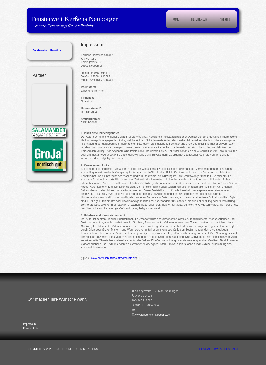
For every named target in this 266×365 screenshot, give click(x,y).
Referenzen (199, 19)
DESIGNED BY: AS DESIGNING (219, 349)
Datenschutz (30, 328)
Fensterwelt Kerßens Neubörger (74, 18)
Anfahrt (225, 19)
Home (175, 19)
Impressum (29, 324)
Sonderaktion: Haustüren (47, 50)
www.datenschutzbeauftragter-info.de (113, 258)
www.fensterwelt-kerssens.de (152, 314)
